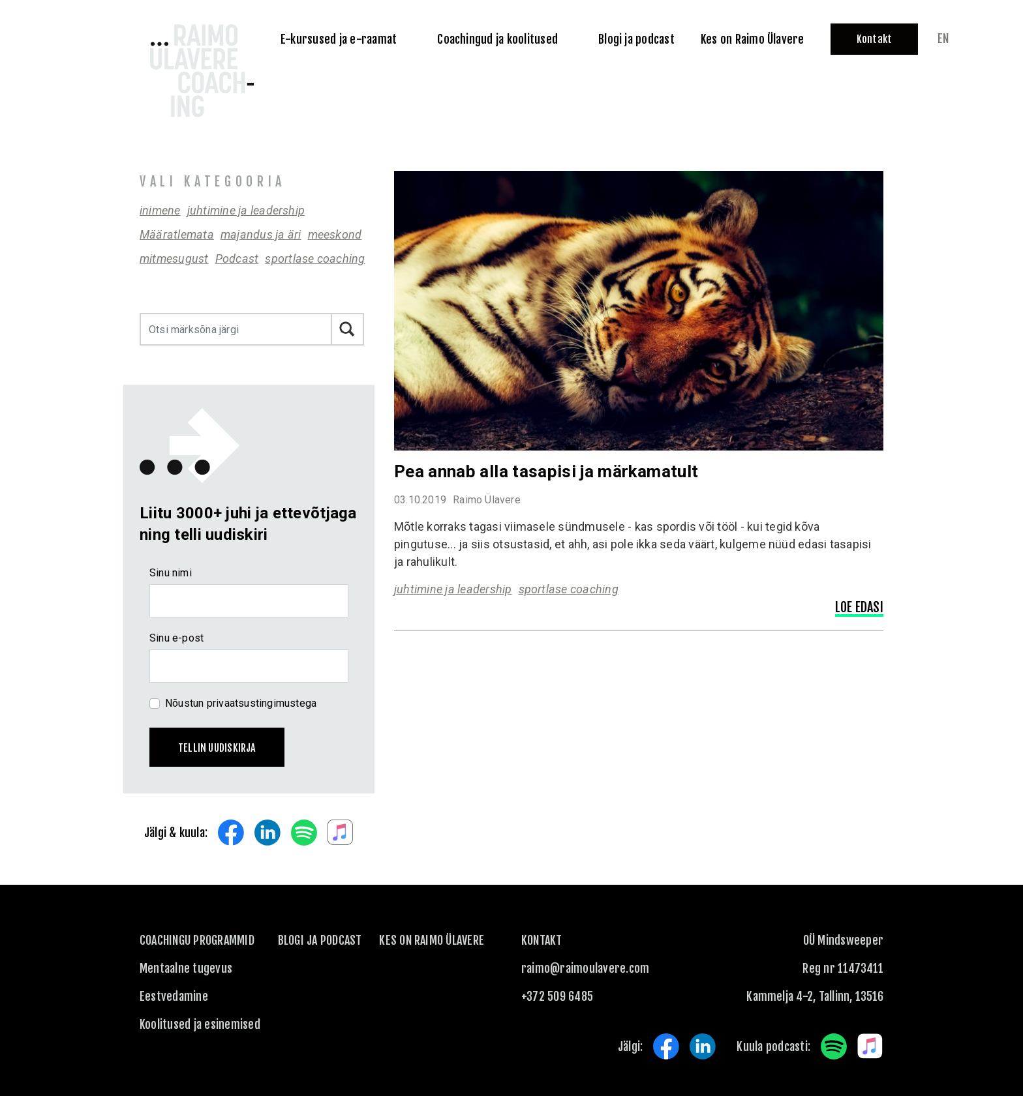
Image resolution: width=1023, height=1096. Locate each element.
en (943, 38)
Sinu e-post (176, 638)
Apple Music (341, 833)
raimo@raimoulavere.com (585, 968)
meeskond (335, 234)
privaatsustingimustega (262, 703)
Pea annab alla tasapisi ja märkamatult (546, 471)
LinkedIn (267, 833)
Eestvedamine (174, 996)
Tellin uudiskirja (217, 747)
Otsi (347, 329)
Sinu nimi (170, 573)
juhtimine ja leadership (246, 210)
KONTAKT (541, 940)
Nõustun (240, 703)
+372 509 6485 (557, 996)
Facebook (231, 833)
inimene (160, 210)
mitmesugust (174, 258)
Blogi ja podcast (320, 940)
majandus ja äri (261, 234)
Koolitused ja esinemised (200, 1024)
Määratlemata (177, 234)
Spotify (304, 833)
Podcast (237, 258)
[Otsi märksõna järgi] (236, 329)
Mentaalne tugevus (186, 968)
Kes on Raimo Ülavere (431, 940)
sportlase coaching (315, 258)
